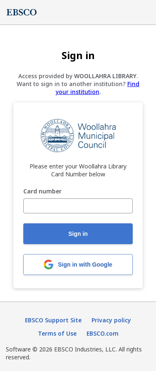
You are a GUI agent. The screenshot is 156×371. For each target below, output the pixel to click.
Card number (42, 191)
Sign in (78, 233)
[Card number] (78, 205)
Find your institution (98, 88)
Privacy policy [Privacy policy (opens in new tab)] (111, 320)
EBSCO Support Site (53, 320)
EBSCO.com (103, 333)
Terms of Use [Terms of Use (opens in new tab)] (57, 333)
